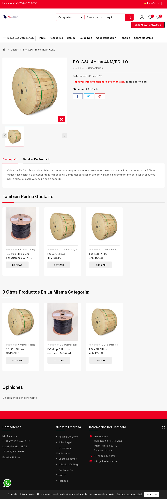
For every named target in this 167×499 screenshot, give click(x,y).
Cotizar (17, 266)
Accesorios (56, 38)
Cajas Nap (86, 38)
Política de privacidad (129, 494)
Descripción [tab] (10, 160)
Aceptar (152, 494)
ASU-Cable (92, 89)
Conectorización (106, 38)
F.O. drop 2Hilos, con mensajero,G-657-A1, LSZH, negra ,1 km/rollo (19, 259)
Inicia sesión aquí (136, 81)
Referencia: (80, 76)
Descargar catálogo (148, 25)
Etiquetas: (79, 89)
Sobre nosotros (143, 38)
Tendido (125, 38)
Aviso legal (65, 443)
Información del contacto (107, 428)
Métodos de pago (69, 466)
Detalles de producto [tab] (38, 160)
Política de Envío (68, 438)
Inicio (42, 38)
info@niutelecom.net (106, 462)
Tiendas (63, 482)
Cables (71, 38)
